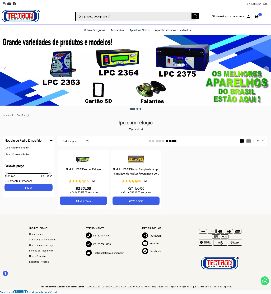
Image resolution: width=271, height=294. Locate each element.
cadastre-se (238, 16)
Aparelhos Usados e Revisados (173, 30)
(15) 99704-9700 (257, 3)
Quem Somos (36, 233)
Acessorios (117, 30)
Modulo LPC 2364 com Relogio (83, 169)
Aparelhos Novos (139, 30)
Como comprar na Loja (41, 245)
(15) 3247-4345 (98, 235)
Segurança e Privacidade (42, 239)
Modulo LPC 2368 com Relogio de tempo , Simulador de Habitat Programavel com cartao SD (136, 171)
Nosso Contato (37, 256)
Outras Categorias (92, 30)
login (226, 16)
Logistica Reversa (39, 261)
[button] (132, 109)
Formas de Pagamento (41, 250)
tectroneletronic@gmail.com (105, 253)
